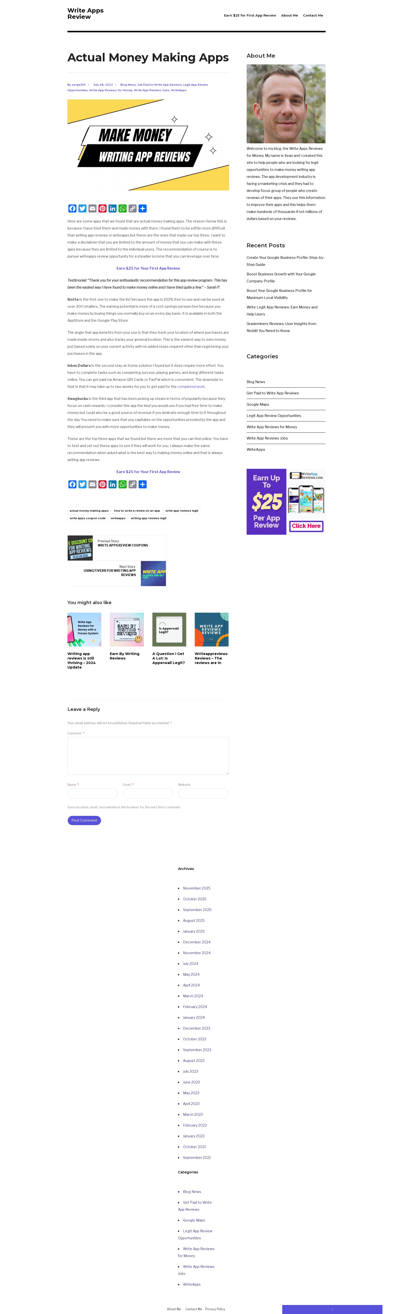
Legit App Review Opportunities (273, 422)
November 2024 (197, 934)
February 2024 (195, 988)
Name (73, 766)
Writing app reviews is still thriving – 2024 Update (81, 642)
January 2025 (194, 912)
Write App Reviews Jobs (151, 97)
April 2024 (191, 966)
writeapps (118, 525)
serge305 (79, 91)
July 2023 (190, 1052)
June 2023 (191, 1063)
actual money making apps (89, 517)
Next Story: (177, 552)
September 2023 (197, 1031)
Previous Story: (113, 552)
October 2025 (195, 880)
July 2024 (190, 945)
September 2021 (197, 1139)
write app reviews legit (181, 517)
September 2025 (197, 891)
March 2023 (193, 1095)
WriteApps (179, 97)
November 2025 (197, 869)
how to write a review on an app (137, 517)
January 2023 (194, 1117)
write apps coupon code (88, 525)
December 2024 (197, 923)
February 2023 (195, 1106)
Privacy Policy (215, 1290)
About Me (289, 15)
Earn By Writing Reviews (124, 637)
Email (128, 766)
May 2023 (191, 1074)
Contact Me (313, 15)
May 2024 (191, 955)
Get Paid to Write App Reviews (159, 91)
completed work (191, 393)
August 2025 (194, 902)
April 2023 (191, 1085)
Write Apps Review (86, 19)
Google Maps (258, 411)
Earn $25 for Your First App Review (148, 275)
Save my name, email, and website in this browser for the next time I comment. (124, 788)
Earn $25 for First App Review (250, 15)
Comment (75, 715)
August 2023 (194, 1042)
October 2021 (194, 1128)
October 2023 (194, 1020)
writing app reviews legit (148, 525)
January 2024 (194, 999)
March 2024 (193, 977)
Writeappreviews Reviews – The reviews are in (211, 639)
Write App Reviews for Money (110, 97)
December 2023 (196, 1009)
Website (184, 766)
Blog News (128, 91)
